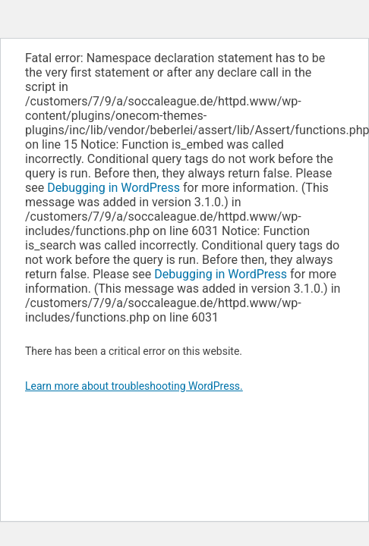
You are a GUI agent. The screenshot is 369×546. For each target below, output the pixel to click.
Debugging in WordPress (113, 187)
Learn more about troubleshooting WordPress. (134, 386)
